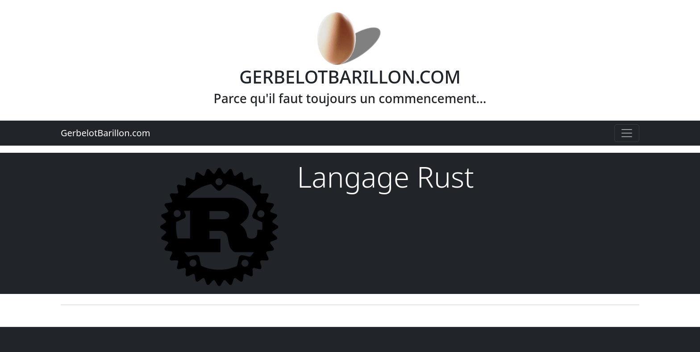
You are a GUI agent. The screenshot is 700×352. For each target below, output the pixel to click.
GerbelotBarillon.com (105, 133)
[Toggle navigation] (626, 133)
